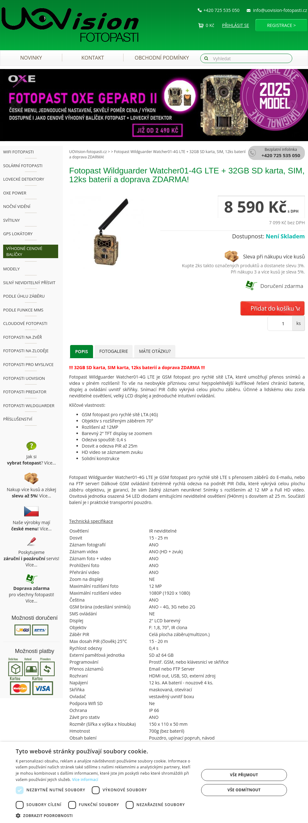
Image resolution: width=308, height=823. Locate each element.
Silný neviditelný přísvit (29, 282)
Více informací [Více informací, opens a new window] (85, 779)
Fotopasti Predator (24, 392)
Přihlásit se (235, 25)
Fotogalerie (113, 351)
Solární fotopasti (22, 165)
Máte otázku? (155, 351)
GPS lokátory (17, 233)
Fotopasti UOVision (24, 378)
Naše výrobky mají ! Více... (31, 525)
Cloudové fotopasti (25, 323)
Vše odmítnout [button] (244, 790)
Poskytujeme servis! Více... (31, 558)
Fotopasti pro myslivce (28, 364)
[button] (23, 105)
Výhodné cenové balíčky (24, 251)
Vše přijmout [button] (244, 775)
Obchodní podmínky (162, 57)
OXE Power (14, 193)
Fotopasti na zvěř (22, 337)
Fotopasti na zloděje (26, 350)
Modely (11, 269)
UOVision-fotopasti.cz (88, 151)
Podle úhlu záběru (24, 296)
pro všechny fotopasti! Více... (31, 594)
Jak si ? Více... (31, 460)
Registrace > (281, 25)
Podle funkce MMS (23, 310)
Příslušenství (17, 419)
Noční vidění (16, 206)
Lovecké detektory (23, 179)
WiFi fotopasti (18, 152)
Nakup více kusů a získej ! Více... (31, 492)
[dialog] (154, 782)
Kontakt (92, 57)
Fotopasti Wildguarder (28, 405)
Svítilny (11, 220)
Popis (81, 351)
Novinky (31, 57)
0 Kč (210, 25)
